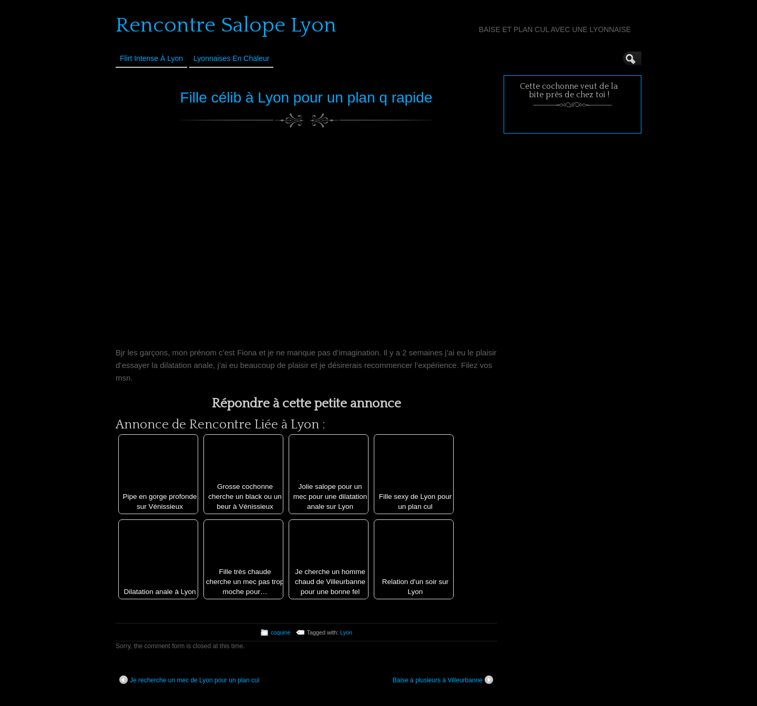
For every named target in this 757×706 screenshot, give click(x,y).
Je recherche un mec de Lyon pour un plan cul (189, 680)
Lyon (346, 632)
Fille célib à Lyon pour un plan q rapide (306, 97)
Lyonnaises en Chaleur (231, 58)
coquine (281, 632)
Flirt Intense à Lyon (151, 58)
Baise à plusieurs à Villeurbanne (443, 680)
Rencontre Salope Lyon (226, 25)
